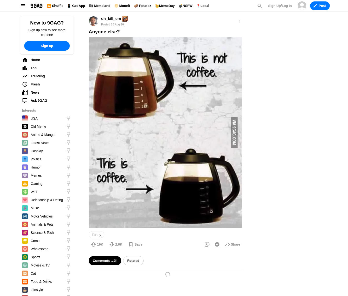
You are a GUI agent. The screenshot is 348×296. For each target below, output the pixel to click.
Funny (96, 235)
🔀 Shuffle (55, 6)
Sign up (47, 46)
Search (259, 5)
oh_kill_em (111, 19)
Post (319, 6)
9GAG (36, 6)
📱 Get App (76, 6)
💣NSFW (185, 6)
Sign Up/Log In (280, 6)
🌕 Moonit (122, 6)
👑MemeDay (165, 6)
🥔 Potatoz (142, 6)
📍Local (202, 6)
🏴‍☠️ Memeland (99, 6)
